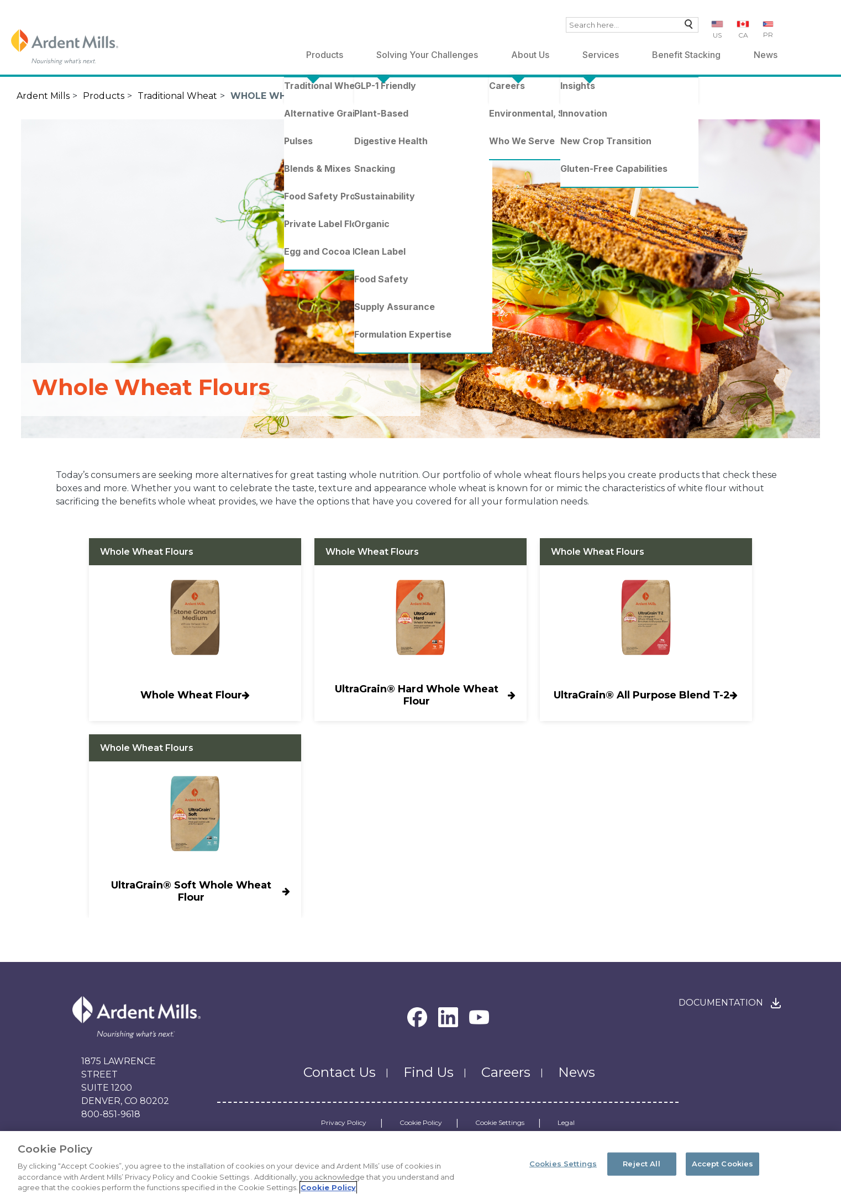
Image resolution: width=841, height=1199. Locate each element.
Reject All (641, 1163)
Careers (505, 1072)
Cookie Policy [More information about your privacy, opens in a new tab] (328, 1187)
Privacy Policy (343, 1123)
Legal (566, 1123)
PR (768, 34)
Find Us (428, 1072)
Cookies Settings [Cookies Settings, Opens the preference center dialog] (563, 1163)
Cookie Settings (499, 1123)
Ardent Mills (43, 96)
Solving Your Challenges (427, 54)
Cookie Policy (421, 1123)
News (765, 54)
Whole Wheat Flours (287, 96)
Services (600, 54)
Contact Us (339, 1072)
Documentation (721, 1002)
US (717, 35)
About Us (530, 54)
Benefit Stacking (686, 54)
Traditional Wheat (177, 96)
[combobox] (632, 25)
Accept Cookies (723, 1163)
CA (743, 35)
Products (324, 54)
